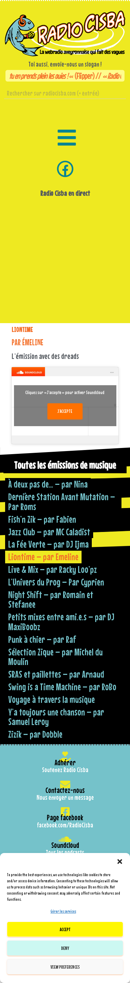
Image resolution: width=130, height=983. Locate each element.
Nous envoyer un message (65, 797)
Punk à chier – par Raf (42, 639)
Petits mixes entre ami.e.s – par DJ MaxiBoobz (61, 621)
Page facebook (65, 817)
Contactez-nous (65, 790)
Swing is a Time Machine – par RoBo (62, 686)
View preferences (65, 967)
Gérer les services (63, 911)
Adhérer (65, 762)
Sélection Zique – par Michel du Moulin (55, 656)
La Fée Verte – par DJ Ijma (48, 544)
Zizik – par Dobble (35, 734)
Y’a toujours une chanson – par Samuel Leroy (56, 716)
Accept (65, 929)
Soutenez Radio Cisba (65, 770)
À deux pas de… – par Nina (48, 484)
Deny (65, 948)
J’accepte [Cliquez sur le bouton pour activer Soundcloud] (65, 411)
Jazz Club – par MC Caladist (49, 531)
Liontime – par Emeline (43, 556)
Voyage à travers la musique (51, 699)
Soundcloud (65, 845)
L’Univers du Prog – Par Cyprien (56, 582)
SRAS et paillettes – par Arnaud (56, 674)
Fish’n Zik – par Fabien (42, 519)
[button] (119, 861)
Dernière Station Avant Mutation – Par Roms (61, 501)
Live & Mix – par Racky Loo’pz (52, 569)
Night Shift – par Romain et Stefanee (50, 599)
